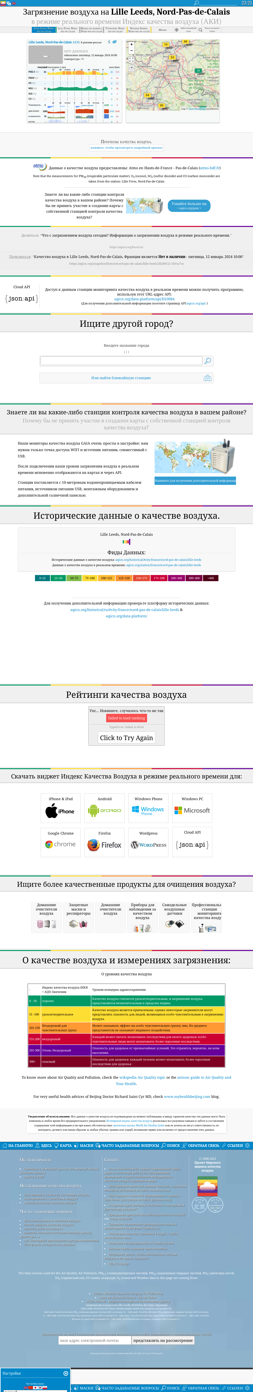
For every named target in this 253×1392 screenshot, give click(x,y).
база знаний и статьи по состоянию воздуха (56, 1305)
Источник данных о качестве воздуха (52, 1331)
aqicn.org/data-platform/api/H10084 (144, 299)
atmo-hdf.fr (209, 167)
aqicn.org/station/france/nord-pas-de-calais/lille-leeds (163, 565)
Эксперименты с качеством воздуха (50, 1309)
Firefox (104, 842)
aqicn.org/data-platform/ (126, 616)
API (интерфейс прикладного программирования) (61, 1351)
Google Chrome (60, 842)
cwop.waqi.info (120, 1329)
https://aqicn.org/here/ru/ (126, 247)
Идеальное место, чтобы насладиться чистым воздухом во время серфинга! (140, 1367)
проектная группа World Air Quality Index (139, 1236)
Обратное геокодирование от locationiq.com (141, 1354)
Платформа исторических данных (49, 1355)
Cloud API (192, 841)
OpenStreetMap (197, 109)
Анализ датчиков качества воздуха (50, 1313)
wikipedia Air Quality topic (142, 1188)
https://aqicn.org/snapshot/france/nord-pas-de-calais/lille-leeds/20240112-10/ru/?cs (126, 263)
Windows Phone (148, 807)
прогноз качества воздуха (43, 1339)
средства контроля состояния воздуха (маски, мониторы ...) (56, 1345)
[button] (185, 44)
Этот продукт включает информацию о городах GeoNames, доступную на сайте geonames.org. (142, 1308)
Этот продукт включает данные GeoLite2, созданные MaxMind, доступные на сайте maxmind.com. (145, 1299)
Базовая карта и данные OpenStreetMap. (138, 1359)
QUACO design (119, 1374)
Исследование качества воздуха (50, 1296)
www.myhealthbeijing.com (187, 1207)
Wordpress (148, 842)
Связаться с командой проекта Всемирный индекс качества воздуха (59, 1281)
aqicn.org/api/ (196, 303)
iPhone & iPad (60, 807)
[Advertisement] (126, 653)
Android (104, 807)
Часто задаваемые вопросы (46, 1322)
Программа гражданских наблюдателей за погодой (147, 1325)
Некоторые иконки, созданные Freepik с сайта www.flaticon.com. (140, 1346)
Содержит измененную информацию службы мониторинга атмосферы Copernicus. (140, 1337)
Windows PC (192, 807)
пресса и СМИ (34, 1287)
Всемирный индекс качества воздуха (129, 1231)
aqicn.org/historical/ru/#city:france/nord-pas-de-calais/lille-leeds (124, 609)
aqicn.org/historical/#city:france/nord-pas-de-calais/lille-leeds (158, 560)
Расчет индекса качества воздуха (48, 1335)
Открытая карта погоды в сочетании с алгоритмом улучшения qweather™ (144, 1318)
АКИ (53, 42)
